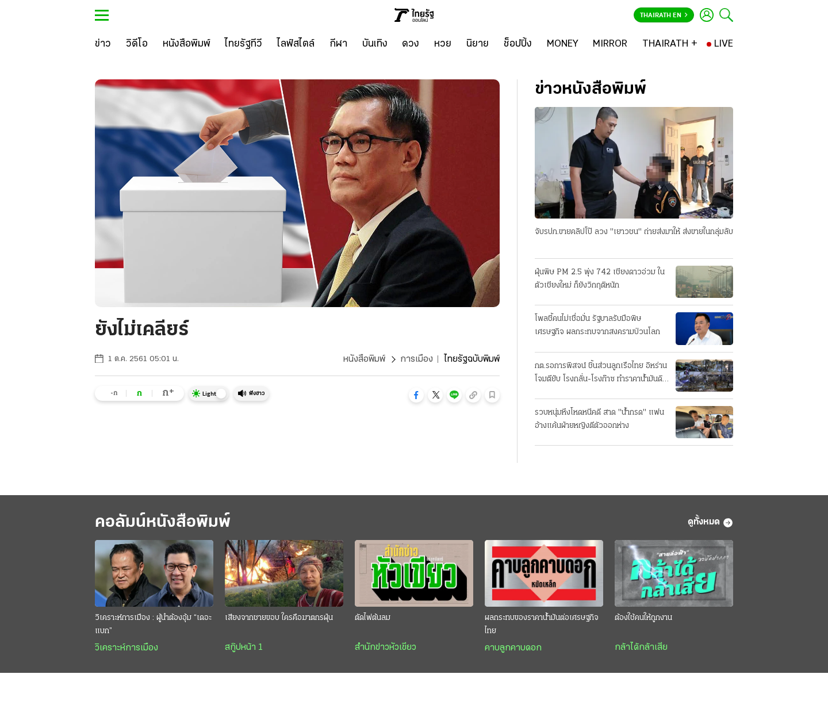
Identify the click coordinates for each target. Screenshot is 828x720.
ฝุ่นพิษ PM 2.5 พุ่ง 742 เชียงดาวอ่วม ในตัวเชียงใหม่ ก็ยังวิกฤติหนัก (600, 279)
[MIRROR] (610, 44)
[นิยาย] (477, 44)
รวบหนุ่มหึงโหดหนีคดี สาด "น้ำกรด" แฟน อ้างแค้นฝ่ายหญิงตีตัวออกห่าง (599, 419)
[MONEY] (562, 44)
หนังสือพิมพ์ (364, 359)
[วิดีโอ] (137, 44)
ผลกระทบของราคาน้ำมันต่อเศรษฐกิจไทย (542, 624)
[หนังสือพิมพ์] (186, 44)
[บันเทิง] (375, 44)
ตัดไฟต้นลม (372, 618)
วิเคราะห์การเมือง (126, 648)
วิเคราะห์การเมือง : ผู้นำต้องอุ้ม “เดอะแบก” (153, 624)
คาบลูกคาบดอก (513, 648)
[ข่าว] (103, 44)
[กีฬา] (338, 44)
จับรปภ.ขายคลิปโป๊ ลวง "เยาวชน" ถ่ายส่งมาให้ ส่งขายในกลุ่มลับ (634, 232)
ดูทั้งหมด (710, 523)
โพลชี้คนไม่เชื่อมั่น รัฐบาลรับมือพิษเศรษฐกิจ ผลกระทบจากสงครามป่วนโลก (597, 325)
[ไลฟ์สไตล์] (296, 44)
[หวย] (442, 44)
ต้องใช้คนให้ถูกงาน (643, 618)
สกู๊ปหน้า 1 (244, 647)
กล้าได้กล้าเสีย (641, 647)
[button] (416, 395)
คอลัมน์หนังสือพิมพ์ (163, 522)
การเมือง (416, 359)
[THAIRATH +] (669, 44)
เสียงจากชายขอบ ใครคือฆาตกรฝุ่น (279, 618)
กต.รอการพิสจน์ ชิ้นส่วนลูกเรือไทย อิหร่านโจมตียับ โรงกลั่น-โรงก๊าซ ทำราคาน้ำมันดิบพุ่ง (601, 374)
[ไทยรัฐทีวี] (243, 44)
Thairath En (664, 15)
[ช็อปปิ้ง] (518, 44)
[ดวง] (410, 44)
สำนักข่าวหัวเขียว (385, 647)
